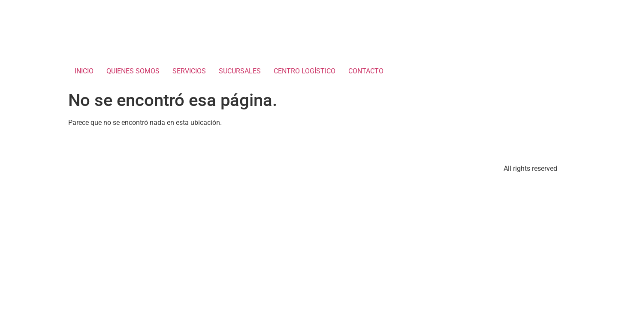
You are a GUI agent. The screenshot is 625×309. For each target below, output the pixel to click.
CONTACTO (365, 71)
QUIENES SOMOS (133, 71)
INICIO (84, 71)
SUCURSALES (240, 71)
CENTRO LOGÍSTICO (304, 71)
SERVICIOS (189, 71)
